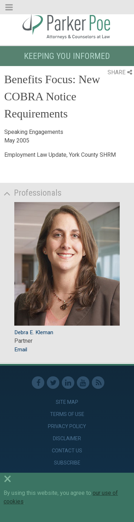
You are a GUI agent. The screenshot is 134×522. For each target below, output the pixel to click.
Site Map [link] (67, 402)
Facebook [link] (38, 382)
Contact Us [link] (67, 450)
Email (20, 349)
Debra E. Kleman (33, 332)
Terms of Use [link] (67, 414)
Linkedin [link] (68, 382)
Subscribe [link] (67, 463)
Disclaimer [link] (67, 438)
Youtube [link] (83, 382)
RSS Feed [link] (98, 382)
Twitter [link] (53, 382)
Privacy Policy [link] (67, 426)
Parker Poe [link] (67, 26)
